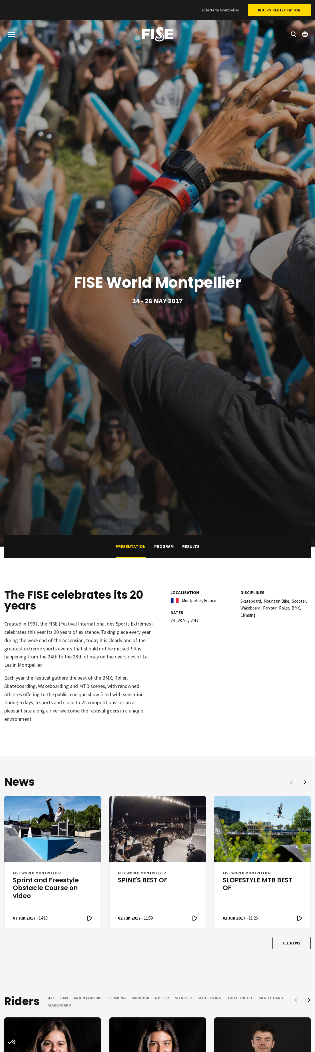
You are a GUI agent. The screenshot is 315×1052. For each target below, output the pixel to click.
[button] (12, 1042)
